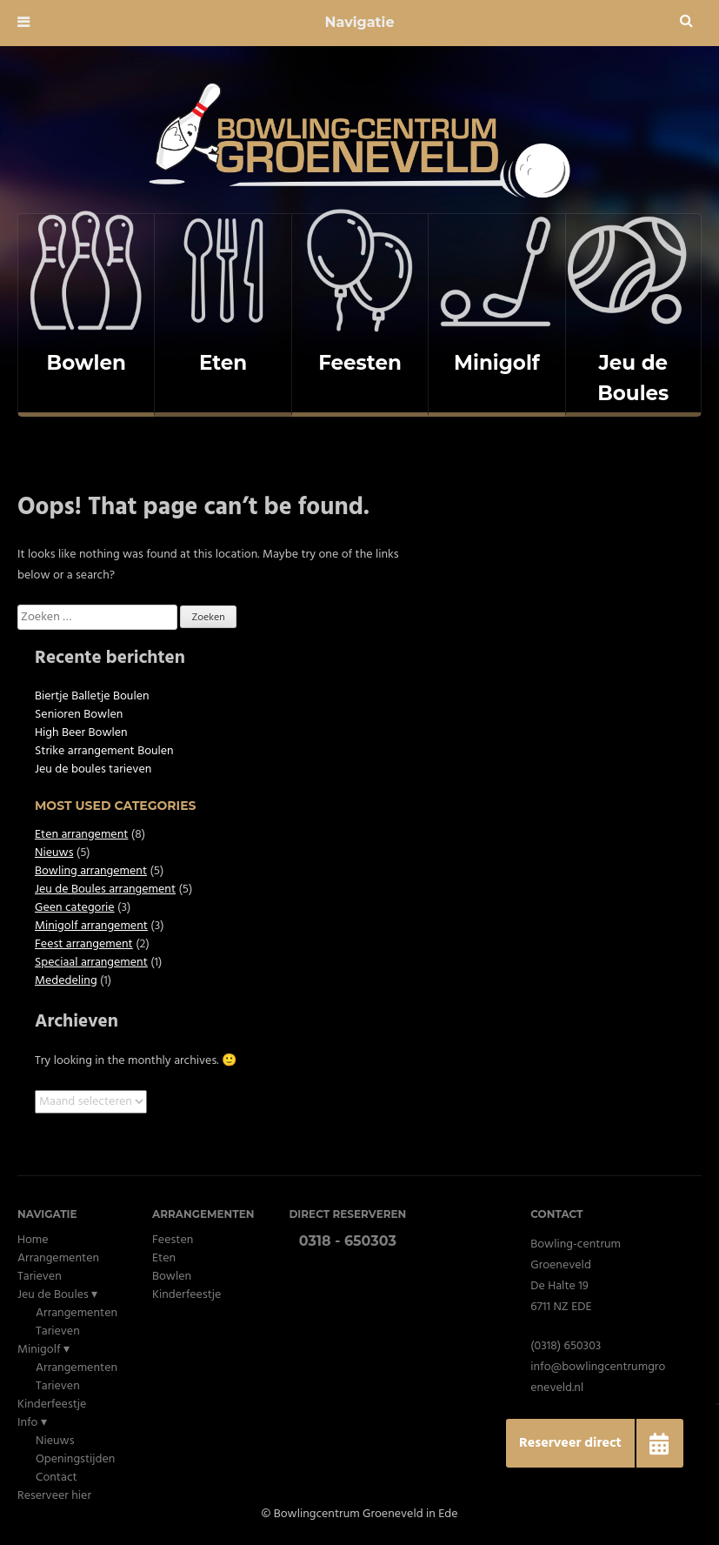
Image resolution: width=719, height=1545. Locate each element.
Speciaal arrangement (91, 963)
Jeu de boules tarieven (93, 769)
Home (33, 1240)
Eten (164, 1258)
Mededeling (66, 981)
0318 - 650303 (347, 1241)
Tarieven (39, 1277)
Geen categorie (75, 908)
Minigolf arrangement (91, 926)
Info (27, 1423)
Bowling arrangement (91, 871)
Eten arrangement (81, 835)
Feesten (172, 1240)
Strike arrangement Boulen (104, 751)
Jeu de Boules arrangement (105, 890)
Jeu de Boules (53, 1295)
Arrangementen (58, 1258)
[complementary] (85, 315)
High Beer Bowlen (81, 733)
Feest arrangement (84, 944)
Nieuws (54, 853)
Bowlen (171, 1277)
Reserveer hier (54, 1496)
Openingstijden (75, 1459)
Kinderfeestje (51, 1405)
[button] (659, 1443)
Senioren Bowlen (79, 715)
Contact (56, 1478)
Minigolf (39, 1350)
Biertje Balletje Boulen (92, 696)
